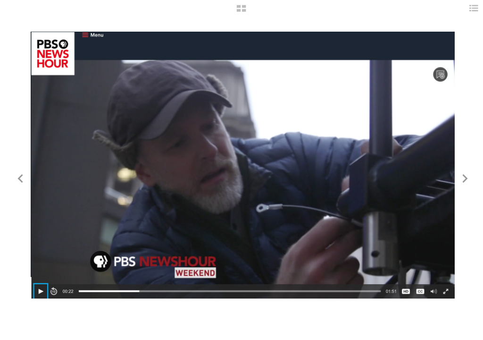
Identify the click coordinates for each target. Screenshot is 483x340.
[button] (241, 11)
